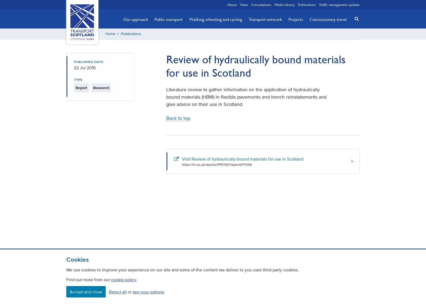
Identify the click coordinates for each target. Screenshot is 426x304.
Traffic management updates (339, 4)
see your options (148, 291)
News (244, 4)
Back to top (178, 118)
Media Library (285, 4)
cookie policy (123, 279)
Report (81, 88)
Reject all (118, 291)
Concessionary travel (328, 19)
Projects (296, 19)
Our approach (135, 19)
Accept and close (86, 291)
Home (110, 34)
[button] (355, 18)
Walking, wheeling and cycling (215, 19)
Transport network (265, 19)
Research (101, 88)
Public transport (169, 19)
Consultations (261, 4)
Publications (307, 4)
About (232, 4)
